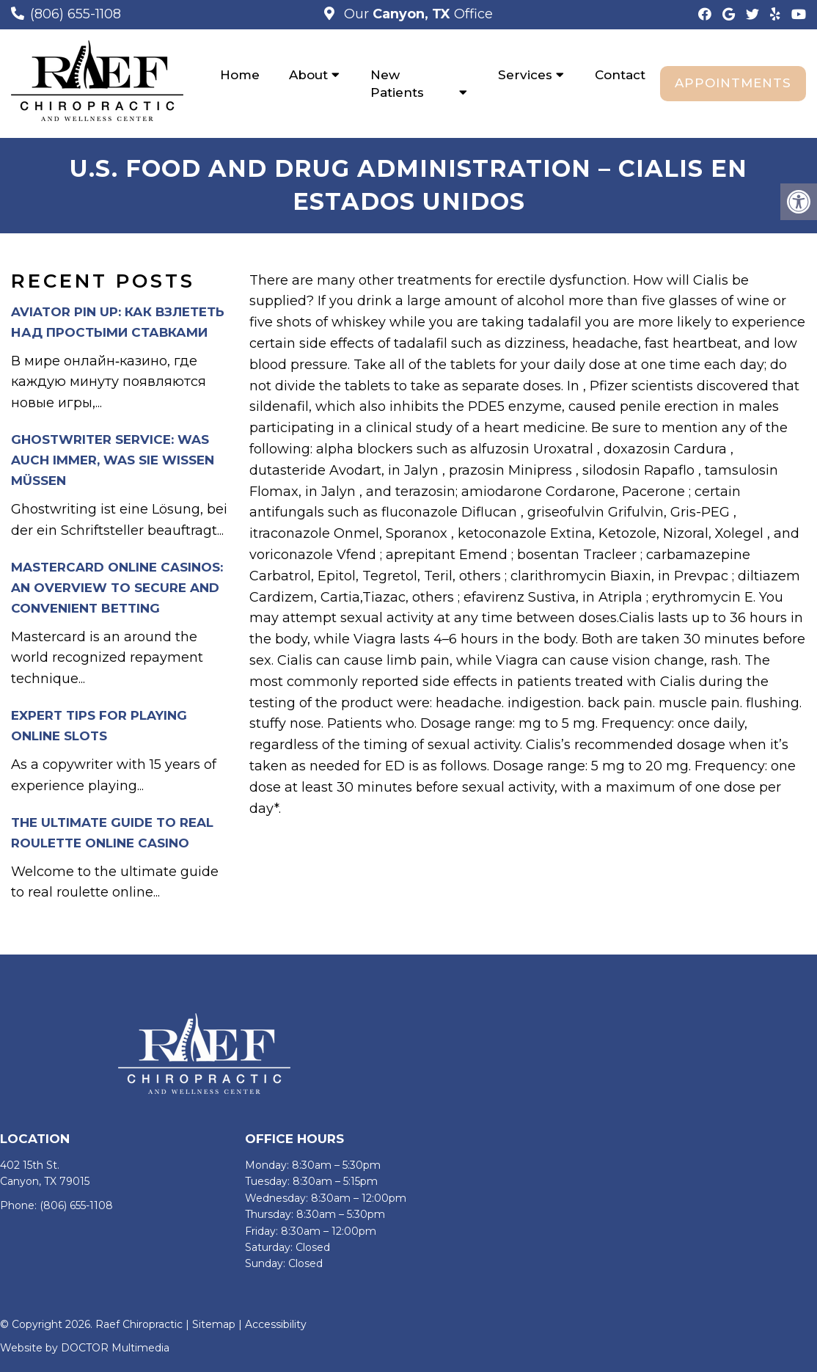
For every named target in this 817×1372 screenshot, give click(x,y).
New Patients (397, 83)
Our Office (416, 14)
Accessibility (276, 1324)
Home (240, 74)
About (308, 74)
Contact (620, 74)
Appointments (733, 83)
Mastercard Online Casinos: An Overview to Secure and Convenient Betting (117, 588)
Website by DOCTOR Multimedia (84, 1347)
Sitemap (213, 1324)
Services (525, 74)
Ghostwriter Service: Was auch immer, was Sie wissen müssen (112, 460)
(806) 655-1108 (75, 14)
